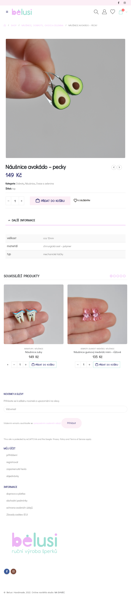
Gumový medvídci (97, 349)
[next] (119, 167)
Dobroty (20, 183)
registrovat (12, 462)
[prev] (113, 167)
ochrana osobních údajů (19, 508)
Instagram (13, 572)
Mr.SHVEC (60, 592)
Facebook (6, 572)
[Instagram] (124, 2)
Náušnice (30, 183)
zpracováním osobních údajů (47, 423)
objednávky (12, 476)
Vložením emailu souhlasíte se (32, 423)
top (13, 188)
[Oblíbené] (112, 11)
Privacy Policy (59, 439)
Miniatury (28, 349)
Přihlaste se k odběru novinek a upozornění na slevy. (32, 401)
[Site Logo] (22, 12)
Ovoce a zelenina (45, 183)
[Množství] (15, 200)
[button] (7, 12)
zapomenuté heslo (16, 469)
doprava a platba (15, 494)
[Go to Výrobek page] (33, 314)
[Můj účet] (104, 11)
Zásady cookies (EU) (17, 515)
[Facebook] (118, 2)
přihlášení (11, 455)
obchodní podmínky (16, 501)
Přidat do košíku (53, 201)
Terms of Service (77, 439)
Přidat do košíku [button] (44, 364)
